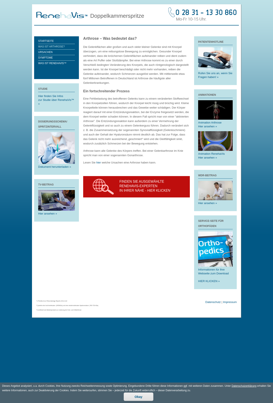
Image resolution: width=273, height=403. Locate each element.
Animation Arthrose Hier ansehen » (215, 122)
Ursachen (45, 52)
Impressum (230, 302)
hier (99, 162)
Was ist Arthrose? (51, 46)
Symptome (45, 57)
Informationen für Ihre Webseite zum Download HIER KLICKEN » (215, 273)
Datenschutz (213, 302)
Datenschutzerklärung (244, 388)
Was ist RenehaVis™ (52, 63)
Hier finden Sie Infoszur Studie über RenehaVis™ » (56, 99)
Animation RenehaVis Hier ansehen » (215, 153)
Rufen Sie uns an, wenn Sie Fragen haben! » (215, 73)
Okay (138, 399)
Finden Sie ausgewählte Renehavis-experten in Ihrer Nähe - (144, 186)
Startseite (46, 41)
